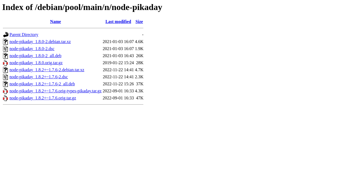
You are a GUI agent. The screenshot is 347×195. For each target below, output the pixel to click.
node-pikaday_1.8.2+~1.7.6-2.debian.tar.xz (46, 69)
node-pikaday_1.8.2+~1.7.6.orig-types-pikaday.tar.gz (55, 91)
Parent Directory (23, 34)
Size (139, 21)
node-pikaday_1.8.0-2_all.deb (35, 55)
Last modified (118, 21)
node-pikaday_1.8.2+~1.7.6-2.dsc (38, 76)
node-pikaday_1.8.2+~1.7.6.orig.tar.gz (42, 98)
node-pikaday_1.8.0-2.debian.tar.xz (40, 41)
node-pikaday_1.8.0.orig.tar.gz (36, 62)
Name (55, 21)
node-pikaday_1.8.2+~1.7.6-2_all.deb (42, 84)
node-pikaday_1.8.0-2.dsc (31, 48)
